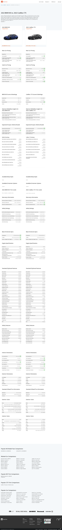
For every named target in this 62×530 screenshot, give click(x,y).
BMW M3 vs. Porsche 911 (5, 460)
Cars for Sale (41, 1)
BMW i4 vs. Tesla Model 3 (20, 498)
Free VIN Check (25, 521)
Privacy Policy (45, 529)
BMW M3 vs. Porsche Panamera (36, 467)
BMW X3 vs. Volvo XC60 (35, 498)
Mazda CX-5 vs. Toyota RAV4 (36, 492)
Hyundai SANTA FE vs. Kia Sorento (21, 492)
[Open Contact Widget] (60, 529)
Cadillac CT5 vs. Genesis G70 (20, 464)
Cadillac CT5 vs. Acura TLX (36, 458)
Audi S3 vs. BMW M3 (19, 461)
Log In (59, 1)
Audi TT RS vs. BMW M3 (35, 468)
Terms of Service (40, 529)
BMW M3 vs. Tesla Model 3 (20, 460)
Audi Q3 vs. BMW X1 (19, 501)
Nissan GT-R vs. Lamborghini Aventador (38, 499)
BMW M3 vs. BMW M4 (4, 461)
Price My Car (31, 522)
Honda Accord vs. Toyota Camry (6, 495)
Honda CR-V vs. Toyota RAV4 (20, 499)
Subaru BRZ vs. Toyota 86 (5, 498)
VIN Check (54, 1)
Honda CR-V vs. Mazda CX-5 (20, 495)
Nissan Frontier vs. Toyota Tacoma (21, 496)
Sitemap (37, 529)
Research (47, 1)
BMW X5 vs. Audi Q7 (19, 502)
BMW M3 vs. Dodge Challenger (21, 468)
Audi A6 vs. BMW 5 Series (35, 496)
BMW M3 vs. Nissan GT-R (5, 464)
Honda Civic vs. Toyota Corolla (6, 496)
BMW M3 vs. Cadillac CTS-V (20, 465)
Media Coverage (39, 521)
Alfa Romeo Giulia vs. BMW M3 (5, 458)
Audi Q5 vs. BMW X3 (4, 499)
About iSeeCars (39, 519)
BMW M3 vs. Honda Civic (20, 467)
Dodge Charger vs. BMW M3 (36, 464)
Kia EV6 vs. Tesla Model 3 (36, 502)
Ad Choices (59, 529)
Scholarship (38, 522)
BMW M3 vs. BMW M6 (35, 465)
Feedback (38, 524)
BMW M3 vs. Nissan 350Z (35, 460)
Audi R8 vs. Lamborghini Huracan (37, 501)
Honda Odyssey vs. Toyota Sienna (6, 502)
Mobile (24, 522)
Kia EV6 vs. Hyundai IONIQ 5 (5, 501)
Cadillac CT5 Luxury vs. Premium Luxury (7, 484)
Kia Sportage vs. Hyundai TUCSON (6, 492)
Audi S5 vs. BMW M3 (4, 467)
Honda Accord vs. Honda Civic (36, 495)
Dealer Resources (32, 524)
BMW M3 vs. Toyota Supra (20, 458)
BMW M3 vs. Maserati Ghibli (36, 461)
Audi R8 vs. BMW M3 (4, 468)
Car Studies (31, 519)
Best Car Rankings (32, 521)
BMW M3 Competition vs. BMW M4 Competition (6, 477)
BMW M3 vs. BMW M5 (4, 465)
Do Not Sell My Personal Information (52, 529)
